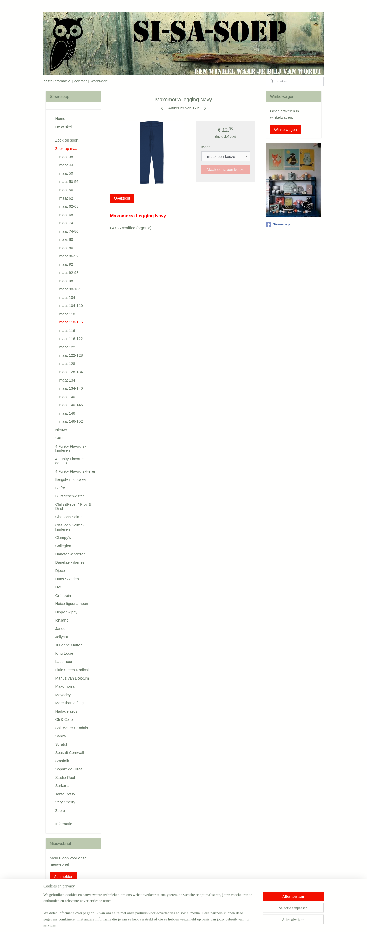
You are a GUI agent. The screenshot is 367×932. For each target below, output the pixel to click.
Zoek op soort (66, 140)
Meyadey (63, 695)
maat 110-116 (71, 322)
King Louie (64, 653)
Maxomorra (64, 686)
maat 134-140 (71, 388)
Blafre (60, 488)
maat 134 (67, 380)
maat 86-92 (68, 256)
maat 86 (66, 248)
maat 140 (67, 396)
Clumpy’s (63, 537)
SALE (60, 438)
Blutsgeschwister (69, 496)
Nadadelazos (66, 711)
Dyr (58, 587)
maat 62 (66, 198)
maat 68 (66, 215)
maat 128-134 (71, 372)
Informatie (63, 824)
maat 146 (67, 413)
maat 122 (67, 347)
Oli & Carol (64, 719)
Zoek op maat (66, 148)
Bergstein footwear (71, 479)
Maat (205, 147)
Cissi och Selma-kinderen (69, 527)
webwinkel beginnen (191, 922)
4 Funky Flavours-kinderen (70, 448)
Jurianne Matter (68, 645)
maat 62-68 (68, 206)
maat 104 (67, 297)
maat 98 (66, 281)
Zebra (60, 810)
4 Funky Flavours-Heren (75, 471)
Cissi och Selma (69, 517)
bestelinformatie (56, 81)
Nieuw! (61, 430)
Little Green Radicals (72, 670)
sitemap (166, 922)
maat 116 (67, 330)
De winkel (63, 127)
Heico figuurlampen (71, 603)
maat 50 (66, 173)
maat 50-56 (68, 181)
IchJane (62, 620)
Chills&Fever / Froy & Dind (73, 506)
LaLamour (63, 661)
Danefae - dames (69, 562)
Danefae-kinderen (70, 554)
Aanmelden (63, 876)
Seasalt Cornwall (69, 752)
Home (60, 118)
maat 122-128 (71, 355)
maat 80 (66, 239)
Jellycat (61, 636)
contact (80, 81)
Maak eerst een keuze (225, 169)
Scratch (61, 744)
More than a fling (69, 703)
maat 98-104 (70, 289)
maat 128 (67, 363)
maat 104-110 (71, 305)
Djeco (60, 570)
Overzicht (122, 198)
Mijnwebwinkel (231, 922)
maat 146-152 (71, 421)
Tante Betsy (65, 794)
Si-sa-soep (278, 224)
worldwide (99, 81)
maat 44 (66, 165)
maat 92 (66, 264)
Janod (60, 628)
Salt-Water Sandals (71, 728)
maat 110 (67, 314)
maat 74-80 (68, 231)
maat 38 (66, 156)
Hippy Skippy (66, 612)
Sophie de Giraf (68, 769)
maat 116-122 (71, 338)
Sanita (60, 736)
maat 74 (66, 223)
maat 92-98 (68, 272)
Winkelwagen (285, 129)
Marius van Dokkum (72, 678)
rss (175, 922)
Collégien (63, 546)
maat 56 (66, 190)
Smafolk (62, 761)
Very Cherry (65, 802)
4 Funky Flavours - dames (71, 461)
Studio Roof (65, 777)
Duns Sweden (67, 579)
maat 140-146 (71, 405)
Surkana (62, 785)
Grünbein (63, 595)
